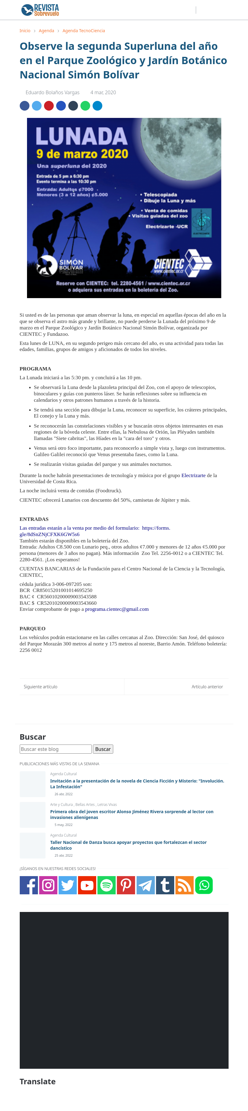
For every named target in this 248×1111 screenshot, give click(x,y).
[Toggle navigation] (223, 10)
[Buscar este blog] (56, 749)
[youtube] (180, 10)
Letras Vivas (107, 804)
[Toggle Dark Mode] (202, 10)
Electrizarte (194, 475)
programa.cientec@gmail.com (117, 609)
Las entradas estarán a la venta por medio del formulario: (80, 528)
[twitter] (170, 10)
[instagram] (160, 10)
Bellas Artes (86, 804)
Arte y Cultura (62, 804)
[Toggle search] (212, 10)
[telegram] (190, 10)
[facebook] (151, 10)
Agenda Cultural (63, 773)
